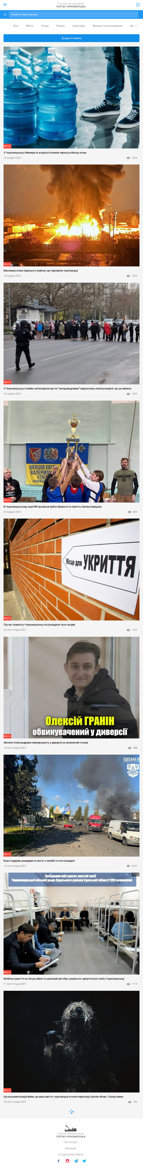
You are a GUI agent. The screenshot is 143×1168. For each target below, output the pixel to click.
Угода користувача (70, 1154)
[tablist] (71, 25)
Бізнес (61, 25)
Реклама (70, 1148)
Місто (29, 25)
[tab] (16, 26)
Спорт (45, 25)
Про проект (71, 1142)
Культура (79, 25)
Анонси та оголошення (107, 25)
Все (16, 25)
